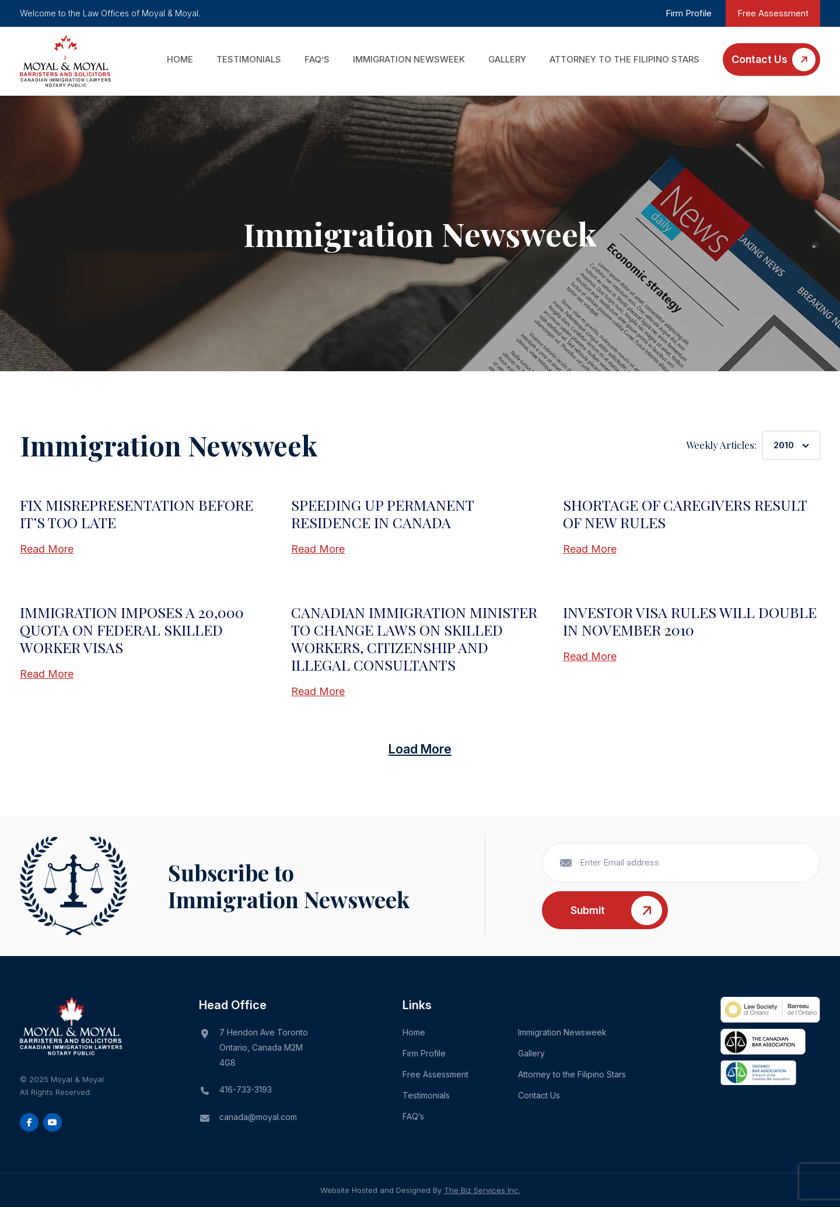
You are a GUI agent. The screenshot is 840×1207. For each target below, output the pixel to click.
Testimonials (248, 59)
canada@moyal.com (258, 1117)
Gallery (507, 59)
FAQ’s (317, 59)
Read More (47, 549)
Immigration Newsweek (409, 59)
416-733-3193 (245, 1089)
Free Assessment (772, 13)
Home (180, 59)
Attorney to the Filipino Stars (624, 59)
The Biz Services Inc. (482, 1190)
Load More (420, 748)
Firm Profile (689, 13)
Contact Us (760, 59)
